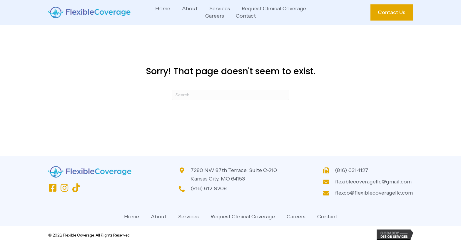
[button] (52, 187)
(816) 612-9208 (209, 188)
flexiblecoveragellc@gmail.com (373, 181)
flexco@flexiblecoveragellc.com (374, 193)
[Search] (230, 95)
